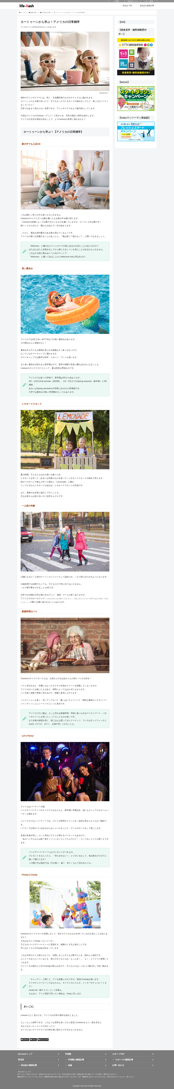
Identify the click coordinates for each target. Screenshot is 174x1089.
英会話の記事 (43, 1039)
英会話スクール (133, 1)
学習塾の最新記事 (76, 1060)
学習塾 (117, 1)
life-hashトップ (25, 1054)
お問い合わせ (118, 1065)
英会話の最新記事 (29, 1065)
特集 (70, 1065)
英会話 (33, 1039)
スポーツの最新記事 (124, 1060)
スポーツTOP (118, 1054)
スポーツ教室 (148, 1)
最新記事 (25, 1039)
